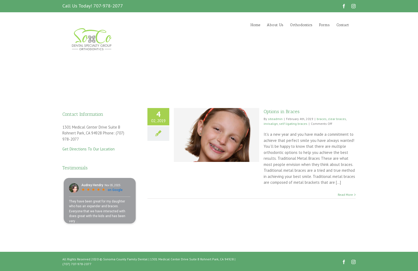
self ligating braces (293, 124)
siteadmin (275, 119)
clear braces (337, 119)
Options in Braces (282, 111)
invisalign (271, 124)
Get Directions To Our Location (88, 149)
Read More (345, 195)
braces (322, 119)
